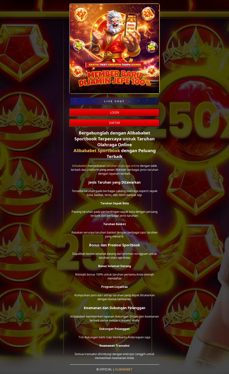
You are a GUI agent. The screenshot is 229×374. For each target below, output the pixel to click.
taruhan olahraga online (122, 166)
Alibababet (79, 166)
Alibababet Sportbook (97, 150)
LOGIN (114, 112)
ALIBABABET (124, 369)
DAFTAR (114, 123)
